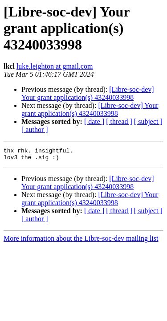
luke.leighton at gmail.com (54, 66)
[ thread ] (119, 121)
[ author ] (34, 129)
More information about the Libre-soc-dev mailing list (81, 241)
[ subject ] (148, 121)
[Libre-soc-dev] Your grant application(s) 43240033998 (87, 93)
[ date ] (94, 121)
